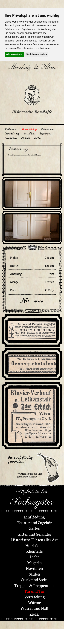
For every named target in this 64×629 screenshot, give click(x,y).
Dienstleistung (12, 133)
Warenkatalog (29, 129)
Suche (37, 138)
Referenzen (45, 133)
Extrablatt (29, 133)
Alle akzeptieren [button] (14, 54)
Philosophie (47, 129)
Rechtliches (11, 138)
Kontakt (25, 138)
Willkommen (11, 129)
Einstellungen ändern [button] (36, 54)
